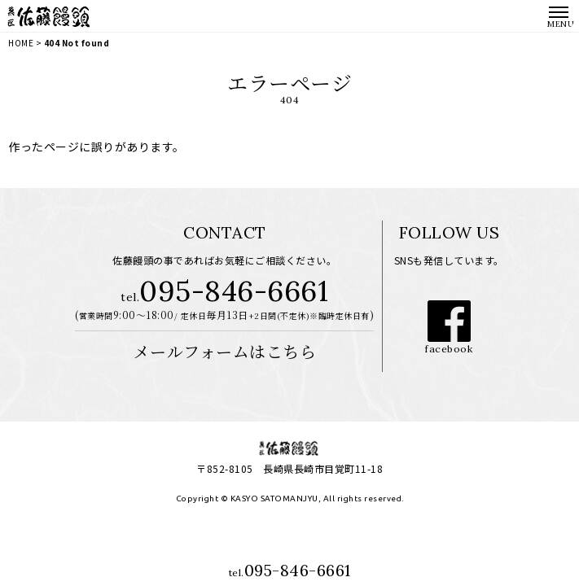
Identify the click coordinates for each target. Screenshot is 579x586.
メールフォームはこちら (225, 351)
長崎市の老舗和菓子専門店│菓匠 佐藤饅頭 (49, 16)
